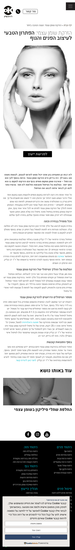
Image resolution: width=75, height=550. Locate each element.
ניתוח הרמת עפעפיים (62, 462)
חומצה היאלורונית (30, 322)
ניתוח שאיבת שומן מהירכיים (25, 484)
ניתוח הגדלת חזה (30, 451)
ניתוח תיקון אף (65, 469)
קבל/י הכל (36, 537)
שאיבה (61, 256)
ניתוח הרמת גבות (64, 458)
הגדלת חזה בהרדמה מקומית (25, 458)
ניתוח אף (68, 451)
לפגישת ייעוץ (37, 154)
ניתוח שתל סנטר (64, 465)
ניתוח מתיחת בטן (30, 481)
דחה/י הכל (36, 530)
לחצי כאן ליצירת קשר (26, 360)
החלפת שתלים (31, 455)
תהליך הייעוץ (29, 489)
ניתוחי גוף (31, 466)
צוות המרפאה (32, 493)
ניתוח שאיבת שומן (29, 474)
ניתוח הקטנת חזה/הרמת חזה (25, 462)
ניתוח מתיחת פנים (64, 455)
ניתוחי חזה (31, 447)
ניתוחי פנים (64, 447)
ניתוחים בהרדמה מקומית (27, 470)
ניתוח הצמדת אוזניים (63, 472)
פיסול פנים (64, 489)
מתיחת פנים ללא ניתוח (62, 493)
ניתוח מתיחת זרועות (29, 477)
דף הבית (68, 25)
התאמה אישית (36, 523)
